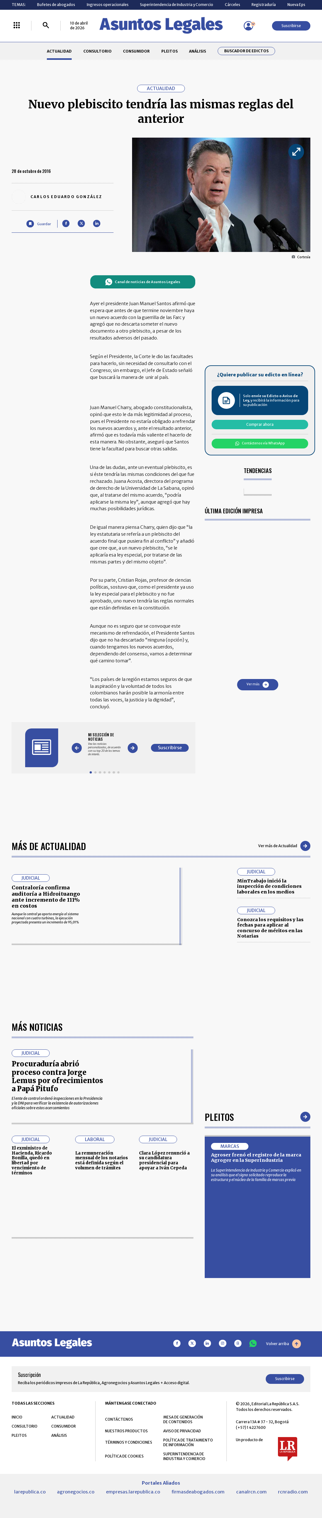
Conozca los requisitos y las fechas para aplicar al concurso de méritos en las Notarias (270, 928)
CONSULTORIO (97, 51)
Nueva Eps (296, 4)
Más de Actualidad (49, 846)
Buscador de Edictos (246, 51)
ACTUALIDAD (59, 51)
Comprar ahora (260, 424)
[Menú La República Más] (17, 26)
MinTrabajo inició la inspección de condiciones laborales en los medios (269, 886)
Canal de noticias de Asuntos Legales (142, 281)
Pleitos (219, 1294)
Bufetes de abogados (56, 4)
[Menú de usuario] (248, 26)
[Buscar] (46, 26)
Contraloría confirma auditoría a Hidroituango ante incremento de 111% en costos (46, 896)
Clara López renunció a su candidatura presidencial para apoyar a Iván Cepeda (164, 1338)
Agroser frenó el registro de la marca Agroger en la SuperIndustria (256, 1335)
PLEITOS (169, 51)
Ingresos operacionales (108, 4)
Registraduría (264, 4)
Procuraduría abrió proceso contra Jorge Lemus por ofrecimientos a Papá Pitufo (57, 1254)
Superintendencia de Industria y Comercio (176, 4)
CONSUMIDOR (136, 51)
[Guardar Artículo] (39, 224)
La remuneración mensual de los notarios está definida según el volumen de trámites (101, 1338)
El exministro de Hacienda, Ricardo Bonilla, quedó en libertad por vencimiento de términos (32, 1338)
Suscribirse (291, 25)
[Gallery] (104, 744)
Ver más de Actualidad (284, 846)
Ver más (258, 685)
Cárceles (232, 4)
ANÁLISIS (197, 51)
